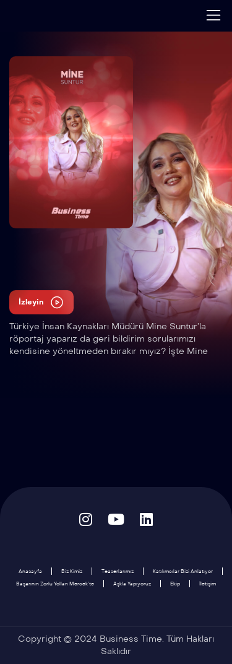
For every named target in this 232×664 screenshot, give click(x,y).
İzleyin (41, 302)
